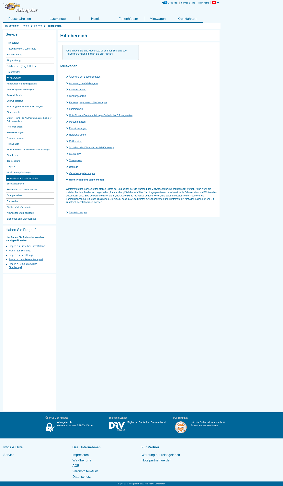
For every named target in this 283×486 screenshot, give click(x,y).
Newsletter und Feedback (20, 213)
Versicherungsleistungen (82, 173)
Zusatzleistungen (78, 212)
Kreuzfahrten (186, 19)
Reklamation (75, 141)
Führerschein (76, 109)
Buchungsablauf (77, 96)
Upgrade (73, 167)
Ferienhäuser (128, 19)
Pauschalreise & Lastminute (21, 48)
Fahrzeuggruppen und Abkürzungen (88, 102)
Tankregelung (76, 160)
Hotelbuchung (14, 54)
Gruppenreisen (14, 195)
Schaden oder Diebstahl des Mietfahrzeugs (91, 147)
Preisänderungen (78, 128)
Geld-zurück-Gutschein (19, 207)
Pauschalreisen (19, 19)
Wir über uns (82, 460)
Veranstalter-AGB (85, 471)
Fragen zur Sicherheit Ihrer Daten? (27, 246)
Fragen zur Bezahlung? (21, 255)
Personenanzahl (77, 121)
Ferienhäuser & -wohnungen (22, 189)
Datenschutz (82, 477)
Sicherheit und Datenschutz (21, 218)
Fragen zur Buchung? (20, 250)
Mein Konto (203, 3)
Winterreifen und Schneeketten (86, 179)
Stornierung (75, 154)
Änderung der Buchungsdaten (84, 76)
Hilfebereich (13, 42)
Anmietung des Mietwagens (83, 83)
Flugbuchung (13, 60)
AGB (76, 466)
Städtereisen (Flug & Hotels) (22, 66)
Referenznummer (78, 134)
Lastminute (58, 19)
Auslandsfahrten (77, 89)
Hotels (95, 19)
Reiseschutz (13, 201)
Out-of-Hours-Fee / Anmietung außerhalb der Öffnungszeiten (100, 115)
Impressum (81, 455)
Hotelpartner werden (156, 460)
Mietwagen (158, 19)
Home (26, 25)
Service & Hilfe (188, 3)
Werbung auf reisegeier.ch (161, 455)
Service (38, 25)
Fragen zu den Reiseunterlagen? (26, 259)
